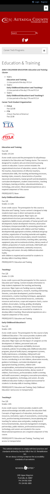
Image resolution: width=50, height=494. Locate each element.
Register (44, 2)
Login (35, 2)
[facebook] (23, 41)
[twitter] (26, 41)
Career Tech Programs (14, 50)
